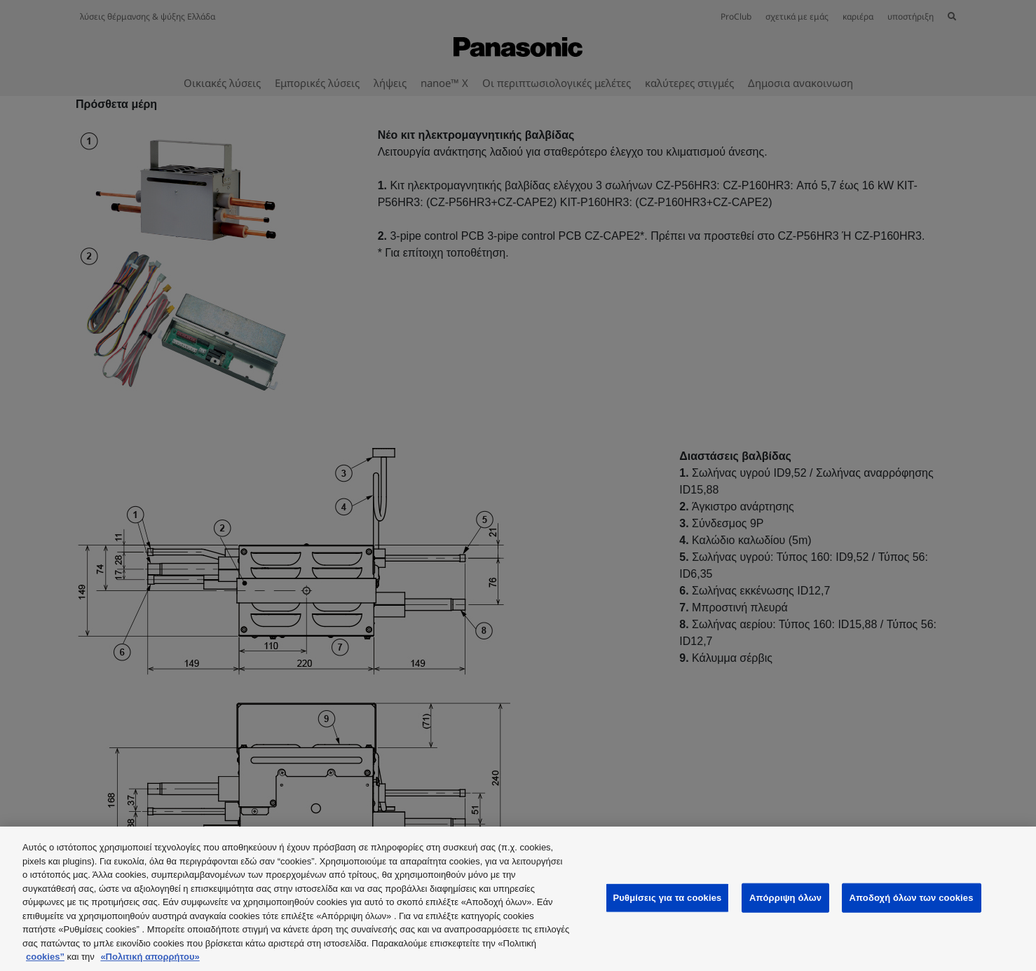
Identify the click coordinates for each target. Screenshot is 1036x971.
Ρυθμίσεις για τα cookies (667, 897)
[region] (518, 899)
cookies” (45, 956)
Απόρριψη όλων (785, 897)
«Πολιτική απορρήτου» (149, 956)
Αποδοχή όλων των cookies (912, 897)
